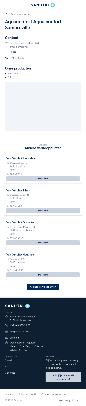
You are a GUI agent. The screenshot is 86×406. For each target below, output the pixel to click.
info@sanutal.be (19, 331)
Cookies (34, 394)
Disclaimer (10, 394)
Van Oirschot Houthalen (20, 254)
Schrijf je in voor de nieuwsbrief (63, 377)
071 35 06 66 (16, 238)
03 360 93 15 (16, 174)
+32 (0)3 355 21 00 (20, 325)
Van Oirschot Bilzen (18, 190)
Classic (9, 360)
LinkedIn (14, 337)
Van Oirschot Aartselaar (21, 158)
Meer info (43, 178)
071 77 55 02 (17, 58)
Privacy (23, 394)
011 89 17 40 (16, 270)
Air (6, 366)
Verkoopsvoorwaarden (53, 394)
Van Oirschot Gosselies (20, 222)
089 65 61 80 (16, 206)
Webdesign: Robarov (70, 400)
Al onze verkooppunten (43, 286)
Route (13, 51)
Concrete (10, 372)
